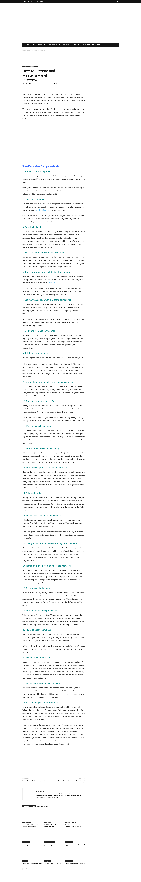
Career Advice (30, 45)
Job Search (41, 45)
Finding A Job (48, 822)
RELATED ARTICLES (29, 806)
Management (64, 45)
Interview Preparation (33, 66)
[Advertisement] (70, 29)
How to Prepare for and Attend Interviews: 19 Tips (71, 782)
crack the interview (43, 210)
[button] (116, 45)
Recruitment (52, 45)
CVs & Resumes (26, 822)
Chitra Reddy (27, 83)
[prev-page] (23, 869)
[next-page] (26, 869)
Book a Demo (39, 1)
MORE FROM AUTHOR (43, 806)
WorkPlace (75, 45)
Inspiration (86, 45)
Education (96, 45)
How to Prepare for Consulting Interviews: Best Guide (36, 782)
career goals (52, 283)
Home (24, 50)
